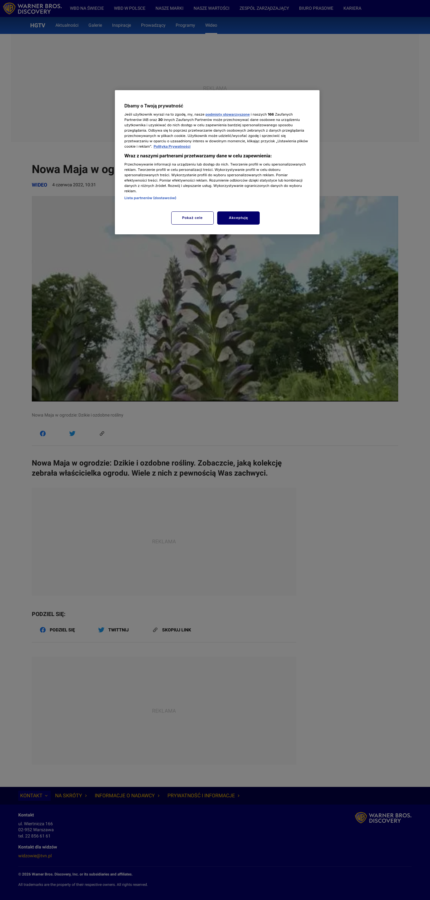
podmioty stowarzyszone (228, 114)
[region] (217, 162)
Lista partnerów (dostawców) (150, 198)
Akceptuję (238, 217)
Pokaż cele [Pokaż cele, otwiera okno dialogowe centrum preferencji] (192, 217)
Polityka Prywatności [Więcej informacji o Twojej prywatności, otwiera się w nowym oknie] (172, 146)
